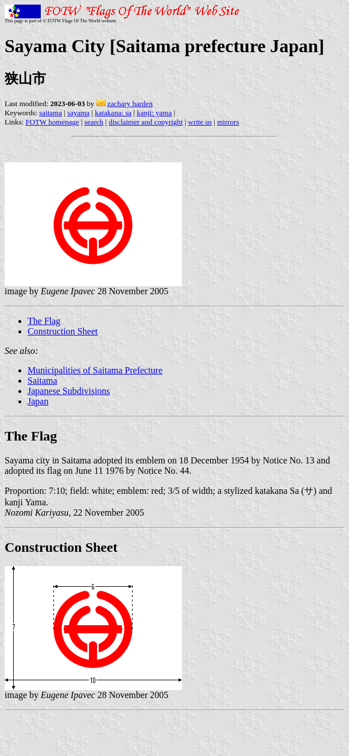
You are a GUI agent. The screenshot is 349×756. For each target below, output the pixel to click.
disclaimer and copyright (145, 122)
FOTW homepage (52, 122)
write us (200, 122)
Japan (38, 401)
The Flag (44, 321)
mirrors (228, 122)
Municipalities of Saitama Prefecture (95, 370)
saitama (50, 112)
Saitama (42, 380)
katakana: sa (113, 112)
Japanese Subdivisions (69, 391)
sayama (78, 112)
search (93, 122)
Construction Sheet (63, 331)
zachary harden (130, 103)
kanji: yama (154, 112)
